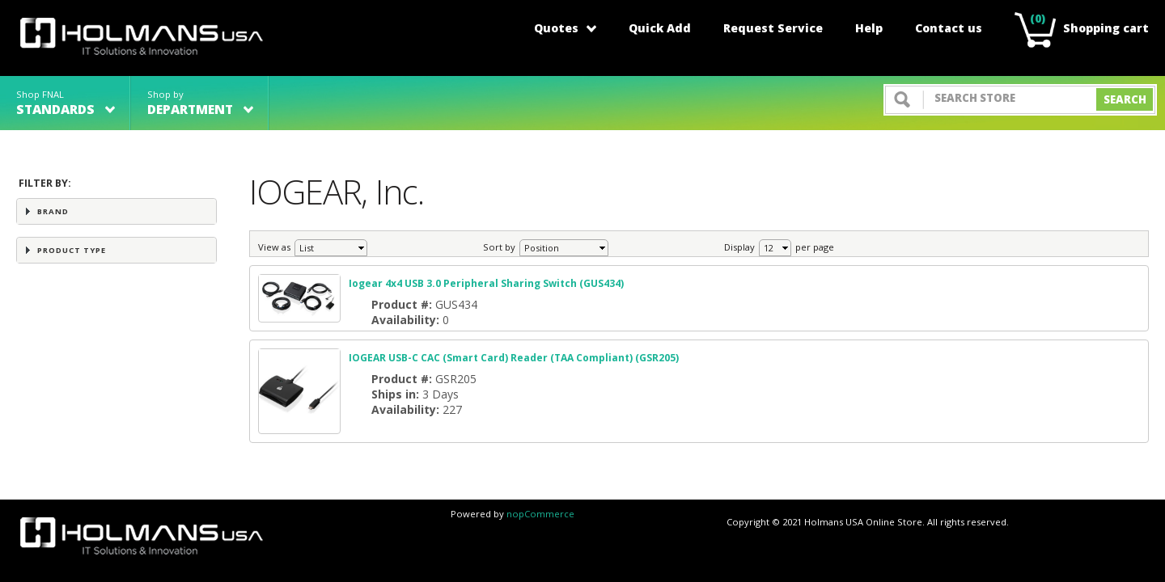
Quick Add (660, 28)
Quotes (565, 28)
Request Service (773, 28)
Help (869, 28)
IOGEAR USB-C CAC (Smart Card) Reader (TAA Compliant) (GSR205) (514, 358)
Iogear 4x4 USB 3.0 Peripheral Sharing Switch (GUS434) (486, 283)
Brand (53, 211)
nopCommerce (540, 514)
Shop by (200, 103)
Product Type (71, 250)
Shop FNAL (65, 103)
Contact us (948, 28)
